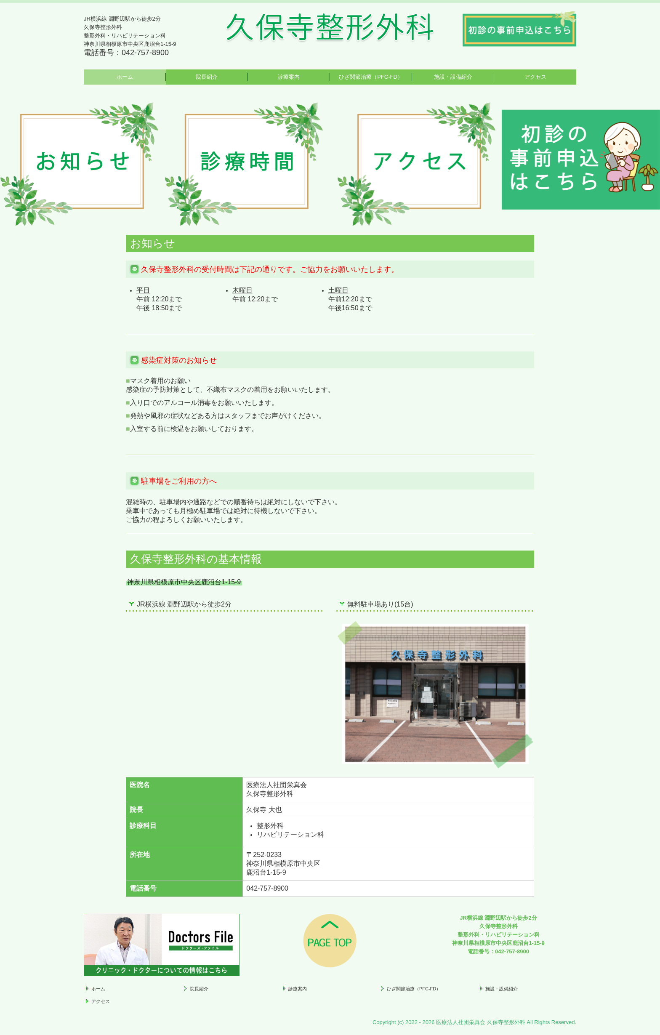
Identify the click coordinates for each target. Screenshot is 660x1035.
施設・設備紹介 (453, 77)
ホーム (125, 77)
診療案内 (289, 77)
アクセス (535, 77)
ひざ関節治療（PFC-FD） (371, 77)
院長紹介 (207, 77)
